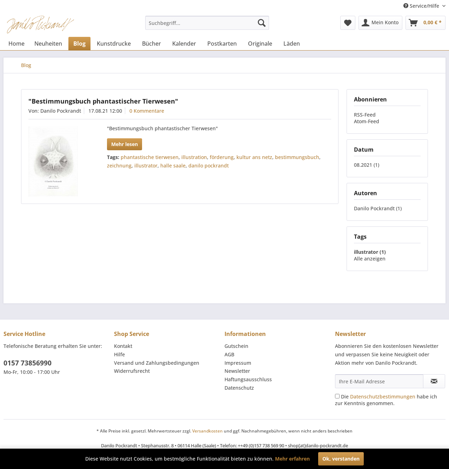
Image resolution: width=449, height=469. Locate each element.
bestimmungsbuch (297, 157)
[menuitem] (207, 23)
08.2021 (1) (366, 164)
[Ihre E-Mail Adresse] (379, 381)
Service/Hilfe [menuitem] (422, 5)
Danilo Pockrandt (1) (378, 208)
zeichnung (119, 165)
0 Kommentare (146, 110)
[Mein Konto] (380, 23)
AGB (229, 354)
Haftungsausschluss (248, 379)
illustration (194, 157)
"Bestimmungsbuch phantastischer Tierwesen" (103, 101)
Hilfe (119, 354)
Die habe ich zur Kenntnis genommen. (386, 400)
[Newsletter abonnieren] (434, 381)
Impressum (237, 362)
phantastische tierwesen (150, 157)
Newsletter (237, 371)
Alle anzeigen (370, 258)
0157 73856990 (28, 363)
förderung (222, 157)
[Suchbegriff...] (207, 23)
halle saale (173, 165)
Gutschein (236, 346)
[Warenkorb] (425, 23)
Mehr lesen (124, 144)
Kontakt (123, 346)
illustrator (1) (370, 252)
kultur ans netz (254, 157)
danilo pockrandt (208, 165)
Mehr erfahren (292, 458)
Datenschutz (239, 387)
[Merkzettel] (347, 23)
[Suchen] (261, 23)
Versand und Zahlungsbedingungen (156, 362)
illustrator (146, 165)
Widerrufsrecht (132, 371)
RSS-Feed (365, 114)
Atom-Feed (366, 121)
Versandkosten (207, 431)
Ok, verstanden (341, 458)
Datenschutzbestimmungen (382, 396)
